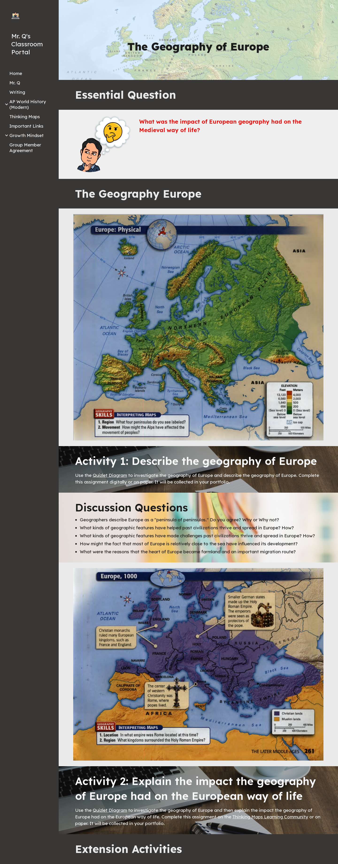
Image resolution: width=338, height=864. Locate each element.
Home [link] (15, 73)
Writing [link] (17, 92)
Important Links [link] (26, 126)
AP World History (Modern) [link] (27, 104)
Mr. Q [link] (14, 83)
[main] (198, 46)
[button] (332, 6)
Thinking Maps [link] (24, 116)
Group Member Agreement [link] (25, 147)
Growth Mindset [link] (26, 135)
